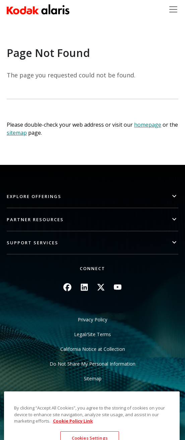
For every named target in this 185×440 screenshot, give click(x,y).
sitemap (17, 132)
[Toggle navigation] (173, 9)
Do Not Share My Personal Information (92, 364)
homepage (147, 124)
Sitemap (93, 378)
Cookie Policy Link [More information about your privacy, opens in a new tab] (73, 431)
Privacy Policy (92, 319)
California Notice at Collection (92, 349)
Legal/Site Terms (92, 334)
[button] (92, 196)
